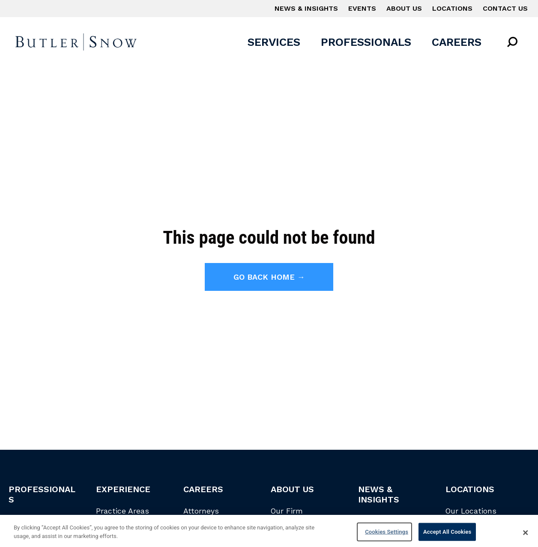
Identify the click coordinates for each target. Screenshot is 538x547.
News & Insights (306, 8)
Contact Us (505, 8)
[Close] (525, 535)
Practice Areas (122, 511)
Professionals (366, 42)
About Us (404, 8)
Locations (452, 8)
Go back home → (269, 276)
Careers (456, 42)
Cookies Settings (386, 534)
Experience (123, 489)
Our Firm (287, 511)
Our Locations (470, 511)
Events (362, 8)
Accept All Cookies (447, 534)
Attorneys (201, 511)
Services (274, 42)
